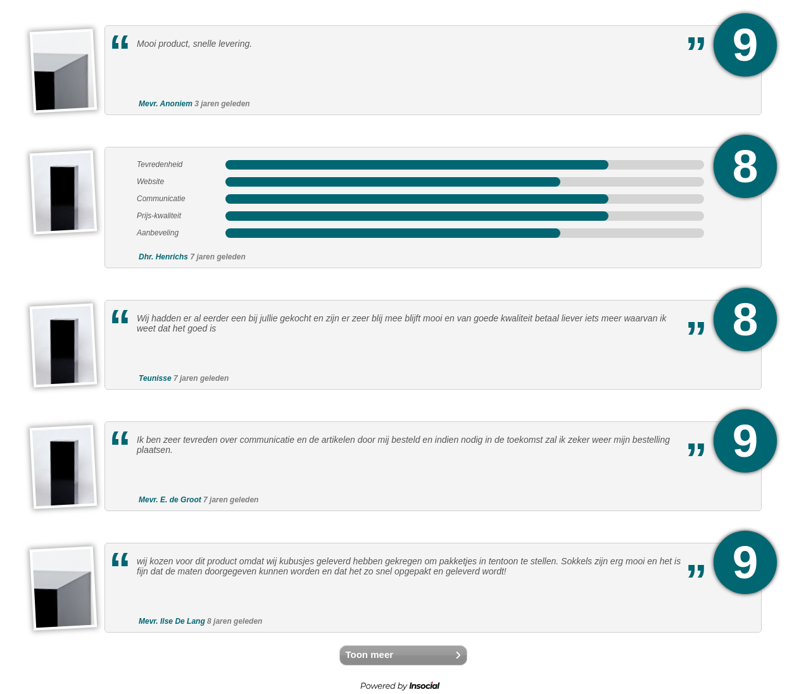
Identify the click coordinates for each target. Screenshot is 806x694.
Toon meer (370, 654)
